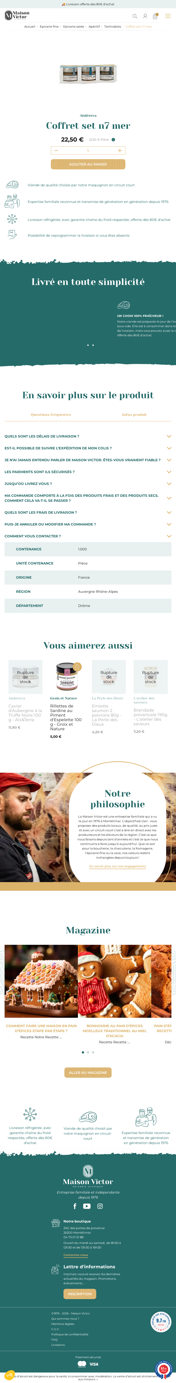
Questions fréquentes (50, 415)
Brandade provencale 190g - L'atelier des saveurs (150, 717)
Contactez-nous (75, 1255)
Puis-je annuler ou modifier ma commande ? (88, 524)
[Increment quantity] (120, 150)
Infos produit (133, 415)
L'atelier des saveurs (144, 700)
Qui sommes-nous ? (65, 1318)
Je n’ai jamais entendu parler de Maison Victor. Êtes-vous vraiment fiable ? (88, 460)
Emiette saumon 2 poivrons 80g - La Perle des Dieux (106, 715)
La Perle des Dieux (107, 698)
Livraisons (58, 1345)
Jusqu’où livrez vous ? (88, 484)
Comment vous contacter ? (88, 536)
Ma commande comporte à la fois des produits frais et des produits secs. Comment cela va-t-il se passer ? (88, 498)
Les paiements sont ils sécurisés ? (88, 472)
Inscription (80, 1294)
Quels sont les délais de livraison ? (88, 436)
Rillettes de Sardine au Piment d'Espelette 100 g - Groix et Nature (66, 717)
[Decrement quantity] (56, 150)
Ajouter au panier (88, 164)
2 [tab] (88, 345)
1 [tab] (83, 345)
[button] (9, 1375)
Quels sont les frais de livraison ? (88, 512)
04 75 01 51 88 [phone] (73, 1237)
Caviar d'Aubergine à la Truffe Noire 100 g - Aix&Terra (25, 713)
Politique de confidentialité (69, 1334)
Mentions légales (62, 1324)
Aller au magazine (88, 1072)
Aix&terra (88, 116)
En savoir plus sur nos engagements (117, 866)
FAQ (54, 1339)
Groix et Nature (63, 698)
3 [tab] (93, 345)
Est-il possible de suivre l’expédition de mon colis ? (88, 448)
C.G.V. (55, 1329)
